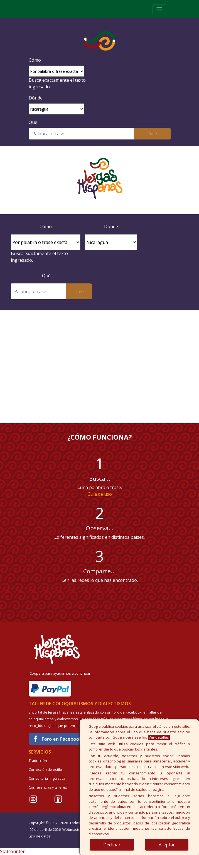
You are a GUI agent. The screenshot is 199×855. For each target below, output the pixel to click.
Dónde (36, 98)
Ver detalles (159, 737)
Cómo (35, 60)
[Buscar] (81, 133)
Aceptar (167, 845)
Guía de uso (99, 494)
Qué (33, 122)
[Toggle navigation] (159, 9)
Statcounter (12, 851)
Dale (152, 134)
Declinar (112, 845)
